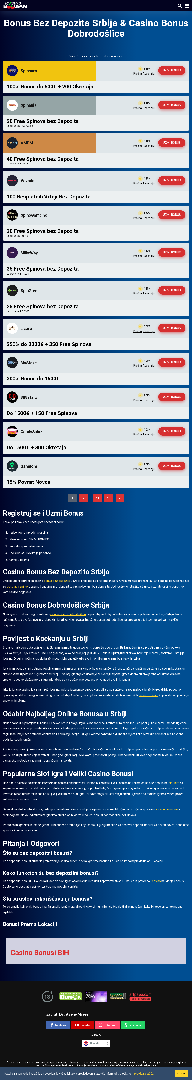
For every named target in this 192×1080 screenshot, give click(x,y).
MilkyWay (29, 253)
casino (156, 881)
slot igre (173, 783)
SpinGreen (30, 290)
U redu (177, 1073)
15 (108, 498)
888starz (29, 397)
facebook (58, 1024)
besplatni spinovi (18, 586)
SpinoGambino (34, 215)
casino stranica (148, 695)
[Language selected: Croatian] (96, 1043)
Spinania (28, 105)
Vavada (27, 180)
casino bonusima (167, 809)
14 (97, 498)
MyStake (29, 363)
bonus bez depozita (57, 581)
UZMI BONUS (172, 70)
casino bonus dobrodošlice (68, 614)
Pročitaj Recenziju (143, 73)
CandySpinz (31, 431)
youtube (82, 1024)
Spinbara (29, 71)
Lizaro (26, 328)
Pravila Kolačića (143, 1073)
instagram (107, 1024)
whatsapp (132, 1024)
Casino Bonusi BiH (37, 952)
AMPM (27, 143)
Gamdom (29, 466)
